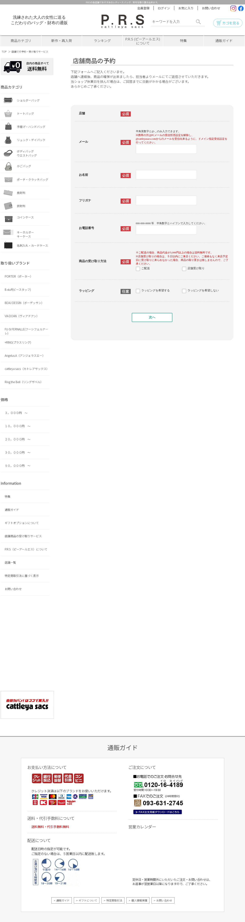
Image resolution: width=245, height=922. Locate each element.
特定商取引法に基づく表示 (22, 576)
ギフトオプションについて (22, 523)
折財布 (21, 206)
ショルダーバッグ (28, 100)
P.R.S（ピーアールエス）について (26, 549)
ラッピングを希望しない (203, 290)
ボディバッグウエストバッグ (27, 153)
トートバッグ (25, 113)
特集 (183, 40)
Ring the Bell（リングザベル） (24, 382)
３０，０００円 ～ (17, 452)
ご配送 (145, 268)
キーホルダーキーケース (25, 234)
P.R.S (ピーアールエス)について (142, 40)
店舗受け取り (196, 268)
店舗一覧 (10, 562)
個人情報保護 (139, 900)
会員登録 (143, 8)
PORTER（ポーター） (19, 276)
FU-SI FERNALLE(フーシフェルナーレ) (26, 331)
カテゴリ (21, 40)
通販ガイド (12, 510)
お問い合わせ (211, 8)
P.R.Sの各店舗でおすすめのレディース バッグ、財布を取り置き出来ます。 (122, 2)
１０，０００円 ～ (17, 426)
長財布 (21, 193)
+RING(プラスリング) (18, 342)
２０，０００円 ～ (17, 439)
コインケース (25, 217)
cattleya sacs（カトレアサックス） (27, 369)
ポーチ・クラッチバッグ (32, 179)
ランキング (102, 40)
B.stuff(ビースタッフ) (18, 290)
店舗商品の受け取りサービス (23, 536)
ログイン (164, 8)
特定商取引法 (114, 900)
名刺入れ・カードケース (32, 245)
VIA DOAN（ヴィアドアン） (22, 316)
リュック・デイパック (31, 140)
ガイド (224, 40)
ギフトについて (88, 900)
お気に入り (186, 8)
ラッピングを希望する (155, 290)
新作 (61, 40)
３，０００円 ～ (16, 413)
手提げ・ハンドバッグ (31, 127)
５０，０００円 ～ (17, 466)
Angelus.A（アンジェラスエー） (25, 355)
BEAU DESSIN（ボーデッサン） (24, 303)
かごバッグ (24, 166)
